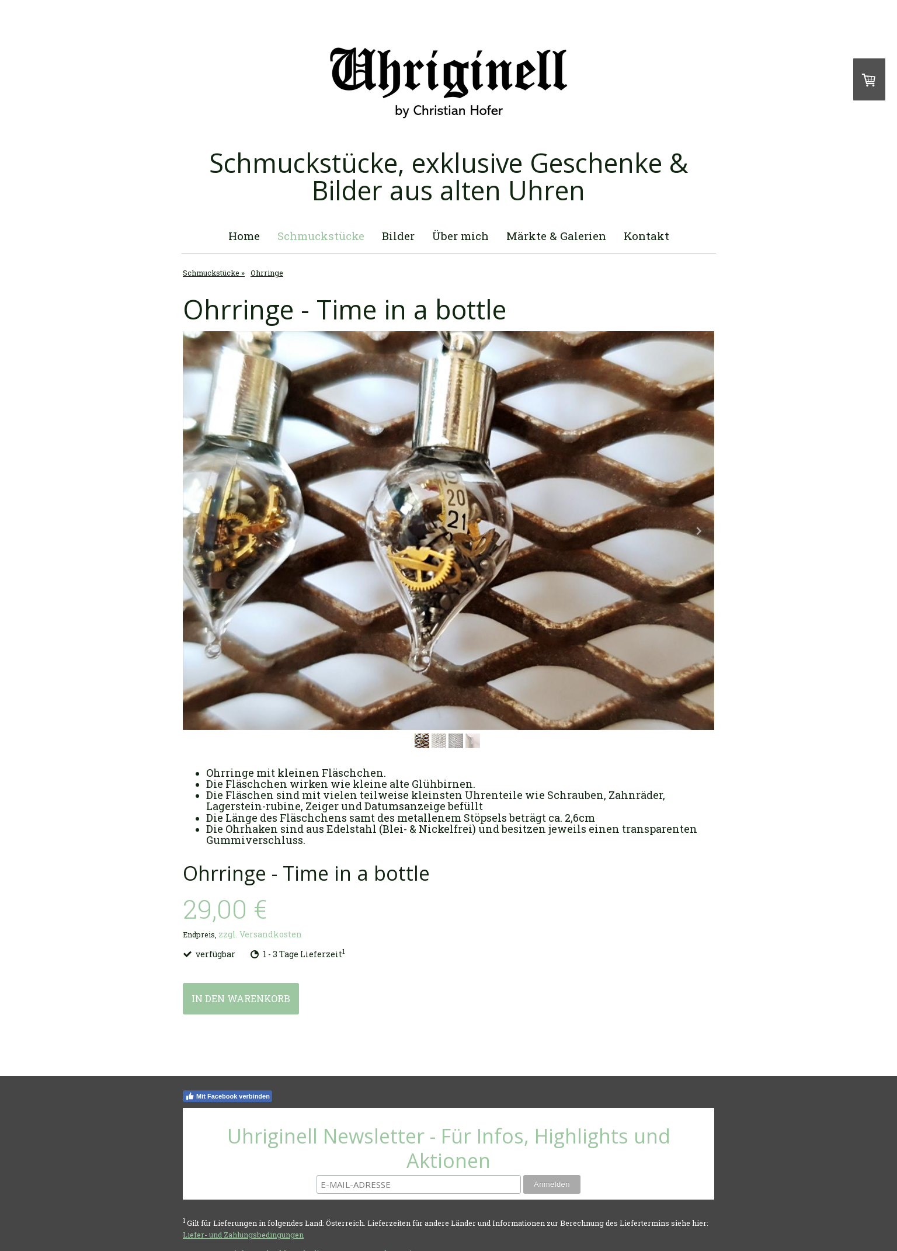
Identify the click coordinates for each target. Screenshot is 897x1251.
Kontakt (646, 235)
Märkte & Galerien (556, 235)
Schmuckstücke (320, 235)
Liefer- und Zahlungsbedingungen (243, 1234)
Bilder (398, 235)
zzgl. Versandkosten (260, 934)
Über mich (460, 235)
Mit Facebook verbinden (227, 1096)
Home (244, 235)
